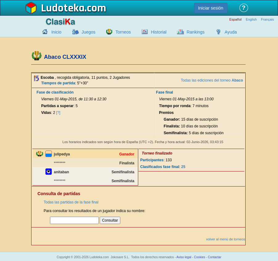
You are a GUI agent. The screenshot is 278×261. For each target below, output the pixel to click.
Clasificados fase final (159, 167)
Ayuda (231, 32)
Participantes (152, 160)
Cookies (199, 257)
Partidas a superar (57, 106)
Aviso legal (183, 257)
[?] (58, 112)
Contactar (214, 257)
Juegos (88, 32)
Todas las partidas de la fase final (71, 202)
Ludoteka (63, 8)
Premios (166, 112)
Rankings (196, 32)
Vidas (46, 112)
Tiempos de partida (58, 83)
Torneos (123, 32)
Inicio (56, 32)
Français (267, 19)
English (251, 19)
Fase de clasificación (55, 92)
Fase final (164, 92)
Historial (159, 32)
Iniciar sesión (210, 8)
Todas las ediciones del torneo (212, 80)
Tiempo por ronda (175, 106)
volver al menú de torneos (225, 239)
